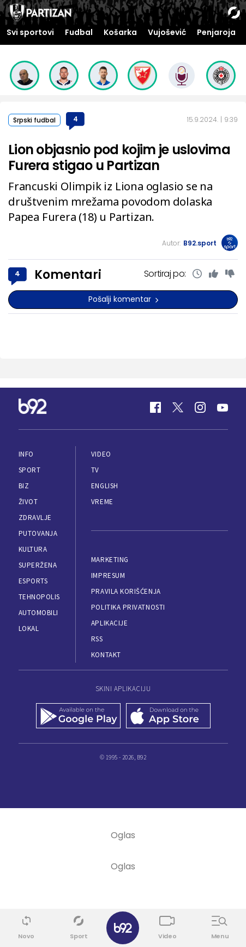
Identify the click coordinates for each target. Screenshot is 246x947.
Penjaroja (216, 32)
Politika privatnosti (128, 607)
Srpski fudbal (34, 120)
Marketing (110, 559)
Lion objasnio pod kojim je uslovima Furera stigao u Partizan (119, 157)
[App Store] (168, 716)
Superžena (38, 565)
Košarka (120, 32)
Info (26, 454)
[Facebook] (155, 407)
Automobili (38, 612)
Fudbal (79, 32)
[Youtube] (222, 407)
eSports (33, 581)
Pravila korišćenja (126, 591)
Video (101, 454)
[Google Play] (78, 716)
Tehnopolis (39, 596)
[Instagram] (200, 407)
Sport (30, 470)
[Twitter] (177, 407)
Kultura (33, 549)
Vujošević (167, 32)
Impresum (108, 575)
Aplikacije (109, 623)
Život (28, 501)
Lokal (29, 628)
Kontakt (106, 654)
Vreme (102, 501)
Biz (24, 485)
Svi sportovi (30, 32)
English (104, 485)
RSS (97, 639)
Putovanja (38, 533)
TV (95, 470)
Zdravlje (35, 517)
